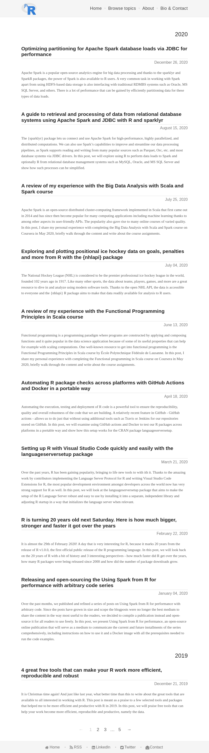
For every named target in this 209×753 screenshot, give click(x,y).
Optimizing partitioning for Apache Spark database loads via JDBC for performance (104, 51)
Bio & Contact (174, 8)
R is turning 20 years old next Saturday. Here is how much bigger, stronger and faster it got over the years (99, 522)
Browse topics (122, 8)
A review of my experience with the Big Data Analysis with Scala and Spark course (102, 188)
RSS (78, 747)
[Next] (129, 729)
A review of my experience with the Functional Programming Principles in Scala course (93, 314)
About (148, 8)
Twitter (130, 747)
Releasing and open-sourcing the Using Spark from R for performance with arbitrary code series (88, 582)
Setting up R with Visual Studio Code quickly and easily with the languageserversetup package (97, 451)
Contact (156, 747)
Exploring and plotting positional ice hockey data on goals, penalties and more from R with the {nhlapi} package (102, 254)
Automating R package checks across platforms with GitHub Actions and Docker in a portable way (102, 385)
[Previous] (82, 729)
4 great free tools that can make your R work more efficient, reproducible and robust (91, 673)
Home (96, 8)
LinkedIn (103, 747)
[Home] (29, 9)
